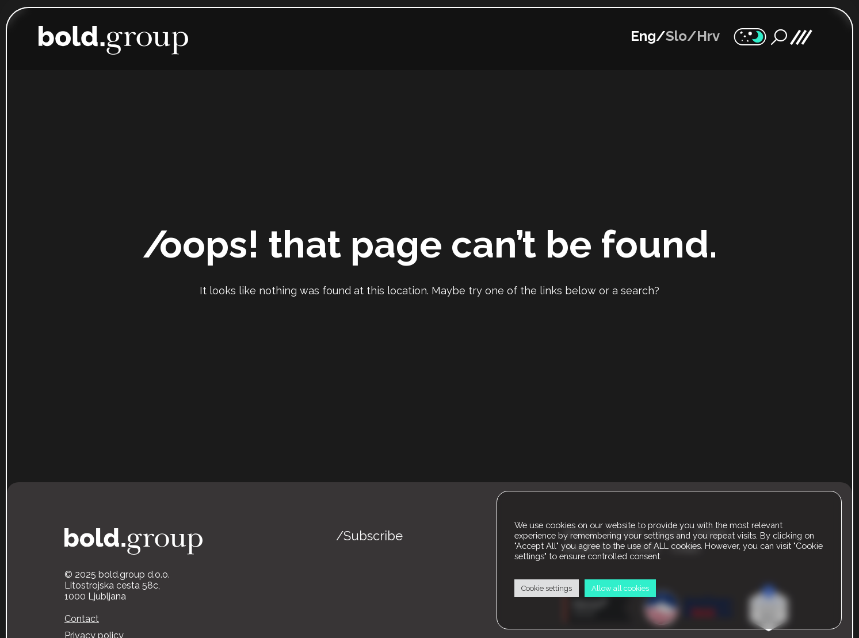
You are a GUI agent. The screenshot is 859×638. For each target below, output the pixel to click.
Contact (81, 618)
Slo (676, 36)
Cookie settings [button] (546, 588)
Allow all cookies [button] (620, 588)
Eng (643, 36)
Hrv (708, 36)
